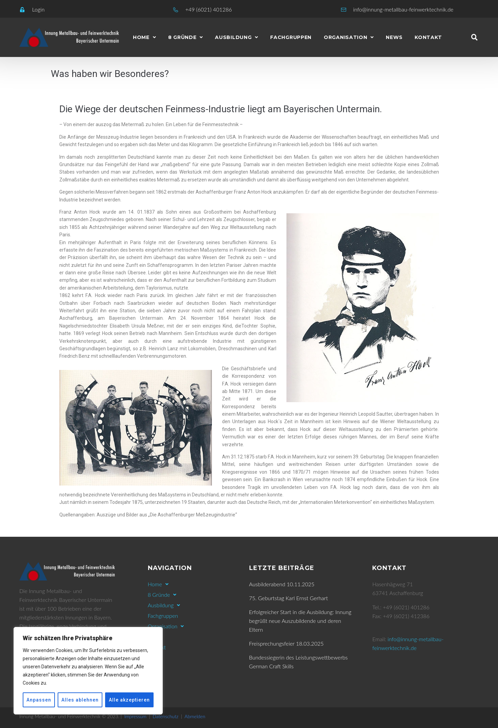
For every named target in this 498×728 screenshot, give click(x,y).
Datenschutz (165, 716)
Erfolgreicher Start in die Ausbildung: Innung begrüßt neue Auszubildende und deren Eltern (300, 621)
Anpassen (38, 700)
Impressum (135, 716)
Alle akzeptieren (129, 700)
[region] (88, 670)
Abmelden (194, 716)
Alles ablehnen (80, 700)
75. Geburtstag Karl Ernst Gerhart (288, 598)
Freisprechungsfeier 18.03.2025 (286, 643)
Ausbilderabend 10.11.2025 (282, 584)
